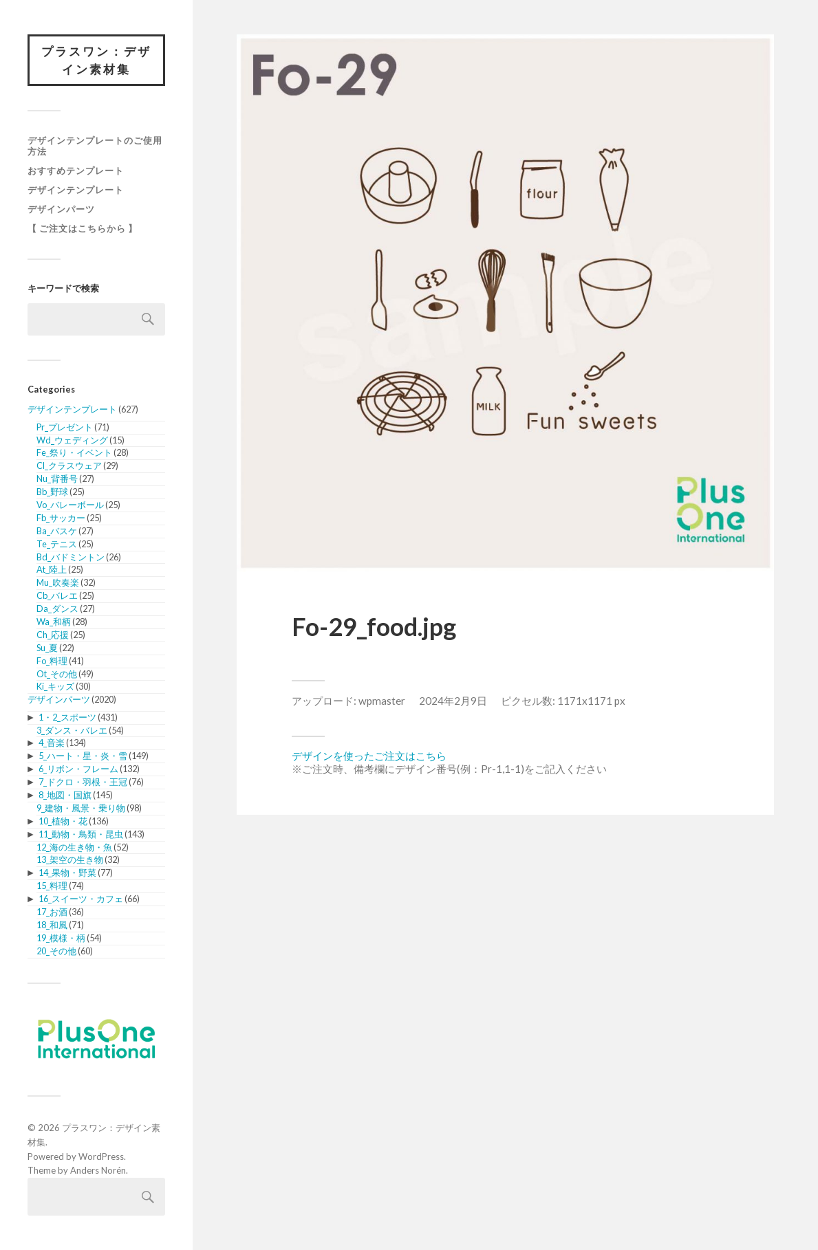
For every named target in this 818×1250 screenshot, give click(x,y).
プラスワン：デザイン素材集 (96, 60)
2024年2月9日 (453, 700)
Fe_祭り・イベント (74, 452)
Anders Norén (98, 1170)
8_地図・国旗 (65, 794)
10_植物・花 (63, 820)
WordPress (101, 1156)
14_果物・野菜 (67, 872)
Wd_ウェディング (72, 440)
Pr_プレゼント (64, 426)
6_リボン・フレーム (78, 768)
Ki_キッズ (55, 686)
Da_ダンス (57, 608)
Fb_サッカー (60, 517)
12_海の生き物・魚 (74, 847)
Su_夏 (47, 647)
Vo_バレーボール (70, 504)
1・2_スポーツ (67, 717)
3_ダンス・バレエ (71, 730)
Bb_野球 (52, 491)
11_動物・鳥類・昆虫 (81, 834)
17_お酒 (51, 911)
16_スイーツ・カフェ (81, 898)
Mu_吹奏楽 (57, 582)
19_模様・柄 (60, 937)
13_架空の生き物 (69, 859)
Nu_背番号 (57, 478)
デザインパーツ (61, 209)
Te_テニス (56, 543)
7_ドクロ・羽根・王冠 (83, 781)
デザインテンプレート (76, 189)
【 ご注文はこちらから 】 (83, 228)
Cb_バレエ (57, 595)
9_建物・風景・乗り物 (80, 807)
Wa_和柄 (53, 621)
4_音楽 (52, 742)
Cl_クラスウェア (69, 465)
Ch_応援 (52, 634)
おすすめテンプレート (76, 170)
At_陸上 (51, 569)
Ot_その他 (56, 673)
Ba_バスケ (56, 530)
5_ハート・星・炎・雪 (83, 755)
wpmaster (381, 700)
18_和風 (51, 924)
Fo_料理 (51, 660)
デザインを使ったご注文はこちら (369, 755)
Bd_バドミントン (70, 556)
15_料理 (51, 885)
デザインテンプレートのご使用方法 (95, 146)
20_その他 (56, 950)
